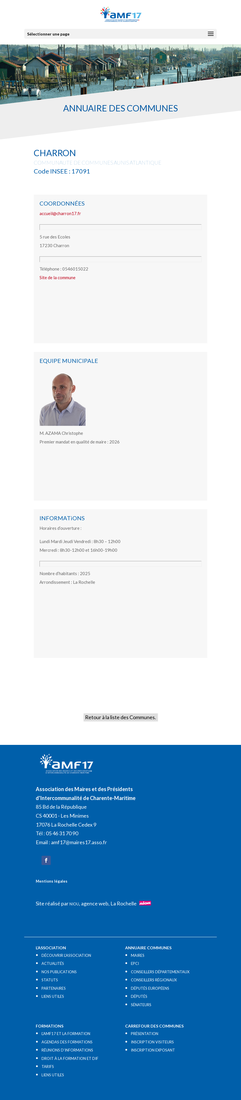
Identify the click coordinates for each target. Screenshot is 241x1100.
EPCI (135, 963)
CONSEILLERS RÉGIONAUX (154, 980)
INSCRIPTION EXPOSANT (153, 1050)
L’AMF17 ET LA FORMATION (66, 1033)
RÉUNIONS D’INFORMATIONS (67, 1050)
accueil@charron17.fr (60, 213)
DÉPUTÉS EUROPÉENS (150, 988)
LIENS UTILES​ (53, 996)
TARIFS (48, 1066)
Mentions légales (51, 881)
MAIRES (137, 955)
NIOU (74, 904)
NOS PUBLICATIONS (59, 972)
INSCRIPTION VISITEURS (152, 1042)
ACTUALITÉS (53, 963)
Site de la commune (57, 277)
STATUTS (50, 980)
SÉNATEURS (141, 1004)
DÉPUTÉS (139, 996)
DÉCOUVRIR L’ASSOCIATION (66, 955)
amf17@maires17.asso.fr (79, 842)
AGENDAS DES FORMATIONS (67, 1042)
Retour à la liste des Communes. (120, 717)
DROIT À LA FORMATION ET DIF (70, 1058)
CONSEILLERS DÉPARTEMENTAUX (160, 972)
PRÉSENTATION (144, 1033)
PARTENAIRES (54, 988)
